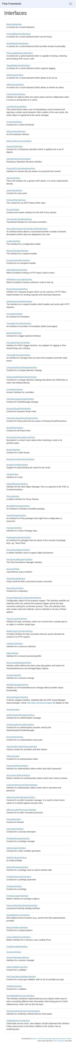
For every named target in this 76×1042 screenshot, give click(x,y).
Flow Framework (11, 3)
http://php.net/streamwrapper (40, 703)
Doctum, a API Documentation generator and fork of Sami (51, 1038)
